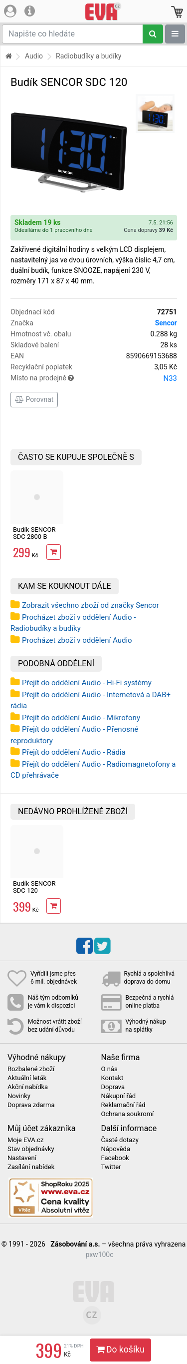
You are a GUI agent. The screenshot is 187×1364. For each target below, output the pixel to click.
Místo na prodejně (93, 378)
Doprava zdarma (31, 1105)
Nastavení (21, 1158)
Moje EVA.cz (25, 1140)
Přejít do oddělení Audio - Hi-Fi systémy (87, 682)
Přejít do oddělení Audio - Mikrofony (81, 717)
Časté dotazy (120, 1140)
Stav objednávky (30, 1149)
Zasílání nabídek (30, 1167)
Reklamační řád (123, 1105)
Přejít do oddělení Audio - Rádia (74, 752)
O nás (109, 1069)
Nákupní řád (118, 1096)
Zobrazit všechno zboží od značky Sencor (90, 605)
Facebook (115, 1158)
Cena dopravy (148, 230)
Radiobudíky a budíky (88, 56)
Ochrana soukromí (127, 1114)
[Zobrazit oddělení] (175, 33)
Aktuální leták (26, 1078)
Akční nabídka (27, 1087)
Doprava (113, 1087)
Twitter (111, 1167)
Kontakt (112, 1078)
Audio (34, 56)
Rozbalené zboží (30, 1069)
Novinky (18, 1096)
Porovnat (34, 399)
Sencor (166, 323)
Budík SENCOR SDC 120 (34, 887)
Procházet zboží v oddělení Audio (77, 640)
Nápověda (115, 1149)
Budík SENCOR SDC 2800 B (34, 533)
